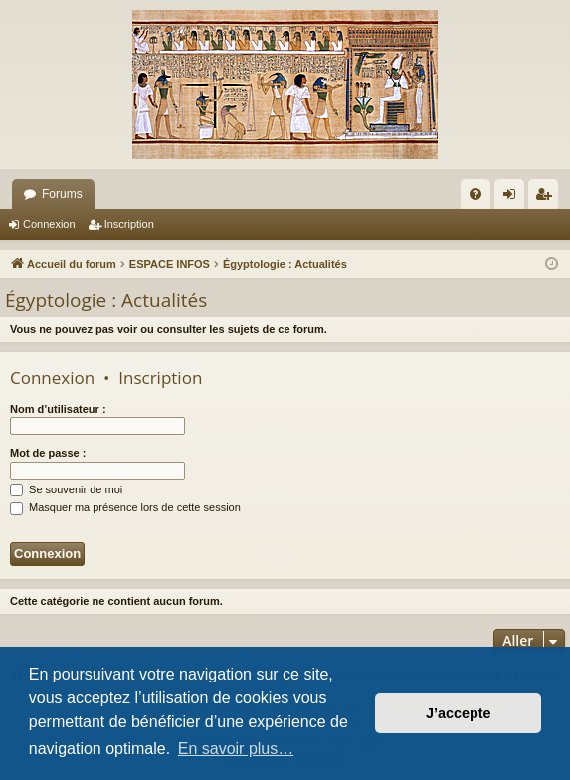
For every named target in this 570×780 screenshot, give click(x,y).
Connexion (49, 224)
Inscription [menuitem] (547, 198)
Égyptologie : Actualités (106, 300)
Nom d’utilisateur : (58, 409)
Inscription (129, 224)
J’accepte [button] (458, 713)
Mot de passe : (48, 453)
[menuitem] (475, 194)
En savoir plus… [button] (236, 748)
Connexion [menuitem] (513, 198)
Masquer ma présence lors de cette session (125, 507)
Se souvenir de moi (66, 489)
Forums (62, 194)
